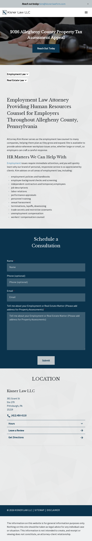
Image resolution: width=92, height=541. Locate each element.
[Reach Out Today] (46, 48)
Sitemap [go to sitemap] (39, 510)
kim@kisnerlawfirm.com (52, 3)
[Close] (88, 3)
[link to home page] (16, 12)
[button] (86, 12)
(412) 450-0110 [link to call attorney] (16, 415)
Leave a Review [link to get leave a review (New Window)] (46, 430)
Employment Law (16, 74)
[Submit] (46, 360)
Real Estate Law (15, 80)
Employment (14, 163)
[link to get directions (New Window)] (46, 404)
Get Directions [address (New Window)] (46, 437)
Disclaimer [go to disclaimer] (53, 510)
